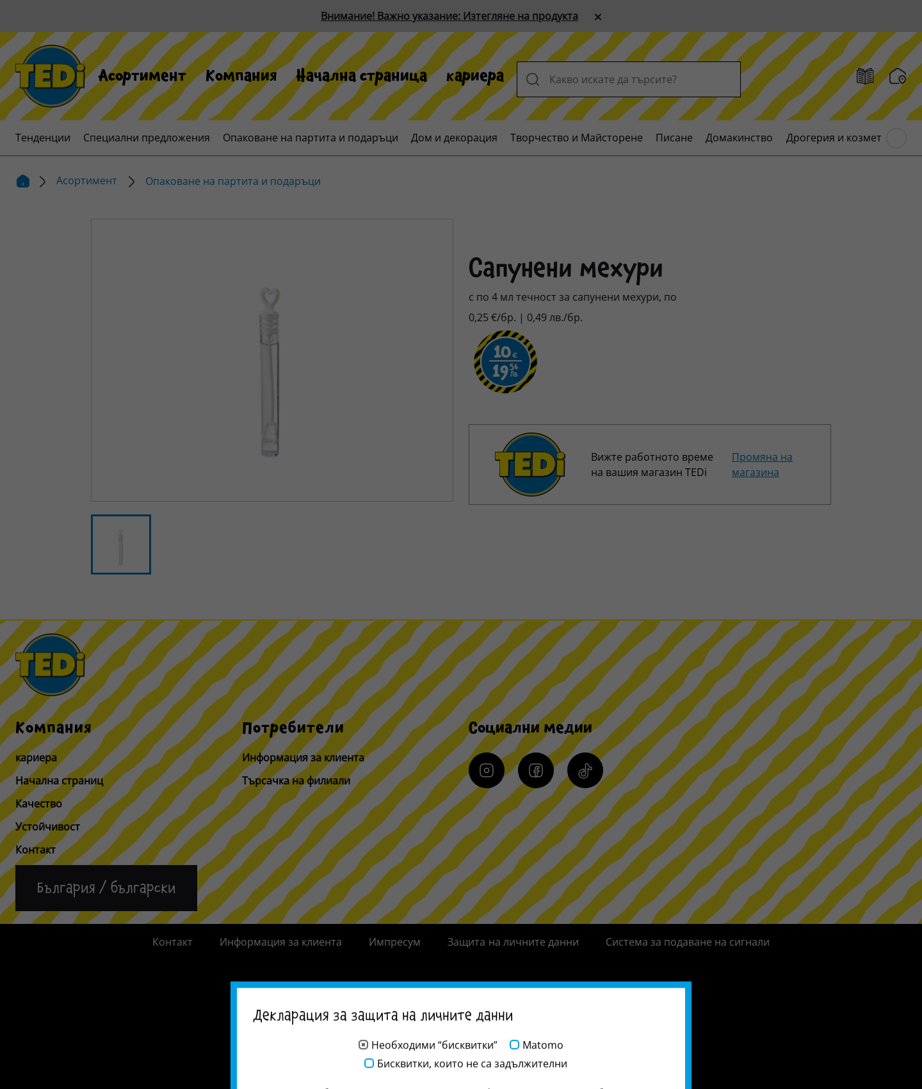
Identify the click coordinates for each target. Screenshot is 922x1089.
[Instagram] (487, 770)
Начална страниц (59, 781)
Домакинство (739, 138)
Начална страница (361, 76)
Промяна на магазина (762, 464)
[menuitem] (142, 76)
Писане (674, 138)
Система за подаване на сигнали (688, 942)
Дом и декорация (454, 138)
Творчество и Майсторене (576, 138)
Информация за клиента (303, 758)
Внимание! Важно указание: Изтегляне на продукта (449, 16)
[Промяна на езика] (106, 888)
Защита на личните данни (513, 942)
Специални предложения (146, 138)
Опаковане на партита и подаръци (310, 138)
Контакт (35, 850)
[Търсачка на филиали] (898, 76)
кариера (475, 76)
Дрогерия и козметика (842, 138)
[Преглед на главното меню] (896, 138)
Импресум (395, 942)
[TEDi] (50, 75)
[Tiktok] (585, 770)
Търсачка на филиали (296, 781)
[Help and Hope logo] (461, 1029)
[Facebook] (536, 770)
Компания (241, 76)
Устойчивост (47, 827)
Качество (38, 804)
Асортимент (142, 76)
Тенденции (42, 138)
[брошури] (865, 76)
